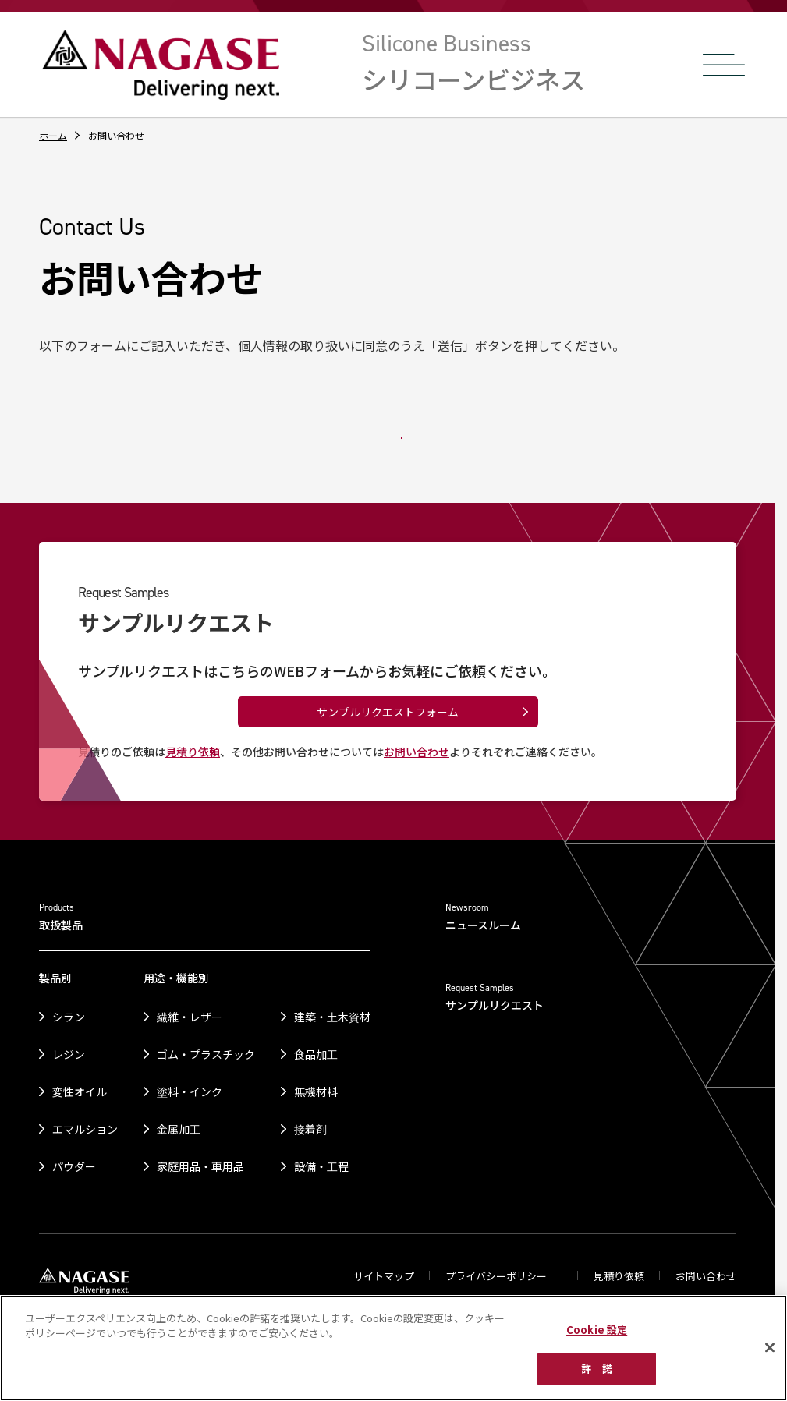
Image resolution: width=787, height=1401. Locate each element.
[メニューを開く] (724, 64)
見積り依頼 (192, 751)
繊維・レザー (189, 1016)
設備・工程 (321, 1166)
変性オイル (79, 1091)
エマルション (85, 1129)
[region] (393, 1348)
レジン (68, 1054)
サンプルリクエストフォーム (388, 712)
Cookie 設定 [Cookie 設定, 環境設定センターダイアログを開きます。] (596, 1329)
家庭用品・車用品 (200, 1166)
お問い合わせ (416, 751)
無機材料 (316, 1091)
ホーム (53, 135)
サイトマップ (383, 1275)
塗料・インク (189, 1091)
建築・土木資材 (332, 1016)
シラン (68, 1016)
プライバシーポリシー (497, 1275)
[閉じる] (770, 1347)
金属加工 (178, 1129)
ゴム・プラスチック (206, 1054)
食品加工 (316, 1054)
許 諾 (596, 1368)
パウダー (74, 1166)
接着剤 (310, 1129)
